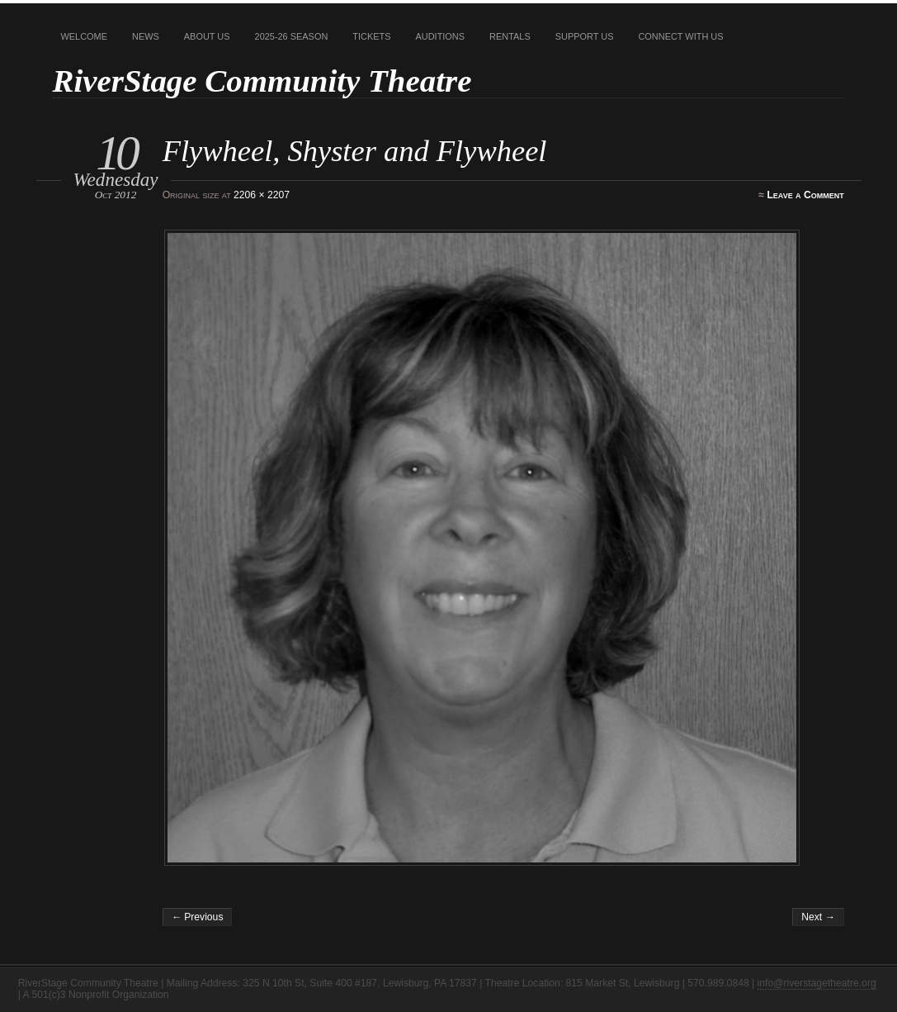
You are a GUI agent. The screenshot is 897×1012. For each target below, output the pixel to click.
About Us (207, 36)
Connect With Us (680, 36)
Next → (818, 917)
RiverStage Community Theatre (262, 80)
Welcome (84, 36)
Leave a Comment (805, 195)
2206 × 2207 (262, 195)
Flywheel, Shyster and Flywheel (355, 151)
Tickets (371, 36)
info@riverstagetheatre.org (817, 983)
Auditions (440, 36)
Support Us (584, 36)
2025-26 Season (291, 36)
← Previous (198, 917)
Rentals (510, 36)
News (145, 36)
